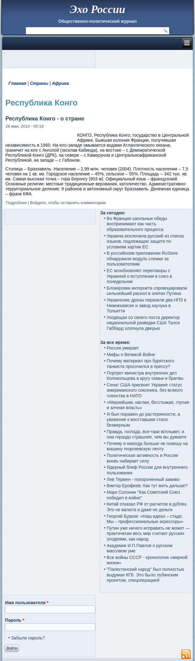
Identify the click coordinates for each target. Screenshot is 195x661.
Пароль (14, 620)
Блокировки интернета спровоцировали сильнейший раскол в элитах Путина (147, 291)
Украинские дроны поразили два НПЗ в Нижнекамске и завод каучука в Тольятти (147, 305)
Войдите (38, 202)
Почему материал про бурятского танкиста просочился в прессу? (140, 363)
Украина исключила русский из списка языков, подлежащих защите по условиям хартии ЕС (145, 241)
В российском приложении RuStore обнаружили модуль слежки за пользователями (142, 259)
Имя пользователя (26, 602)
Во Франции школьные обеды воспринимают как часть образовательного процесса (137, 224)
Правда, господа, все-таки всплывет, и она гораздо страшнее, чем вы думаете (147, 434)
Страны (39, 83)
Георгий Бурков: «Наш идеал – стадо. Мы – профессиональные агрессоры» (145, 519)
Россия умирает (123, 347)
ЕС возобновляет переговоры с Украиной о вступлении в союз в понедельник (139, 276)
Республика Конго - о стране (44, 118)
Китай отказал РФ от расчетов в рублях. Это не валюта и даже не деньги (147, 507)
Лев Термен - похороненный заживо (143, 479)
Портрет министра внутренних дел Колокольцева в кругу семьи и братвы (145, 375)
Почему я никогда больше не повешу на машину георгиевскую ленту (147, 446)
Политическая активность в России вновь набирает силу (142, 458)
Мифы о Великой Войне (131, 354)
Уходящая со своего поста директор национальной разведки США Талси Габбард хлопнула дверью (143, 323)
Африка (60, 83)
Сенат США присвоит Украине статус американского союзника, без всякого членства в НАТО (145, 390)
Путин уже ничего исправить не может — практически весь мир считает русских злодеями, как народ (148, 533)
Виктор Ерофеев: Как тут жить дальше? (147, 485)
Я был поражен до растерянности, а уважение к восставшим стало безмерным (143, 420)
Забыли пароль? (28, 637)
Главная (17, 83)
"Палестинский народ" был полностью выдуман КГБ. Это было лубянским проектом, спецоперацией (145, 575)
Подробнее (16, 202)
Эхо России (97, 9)
